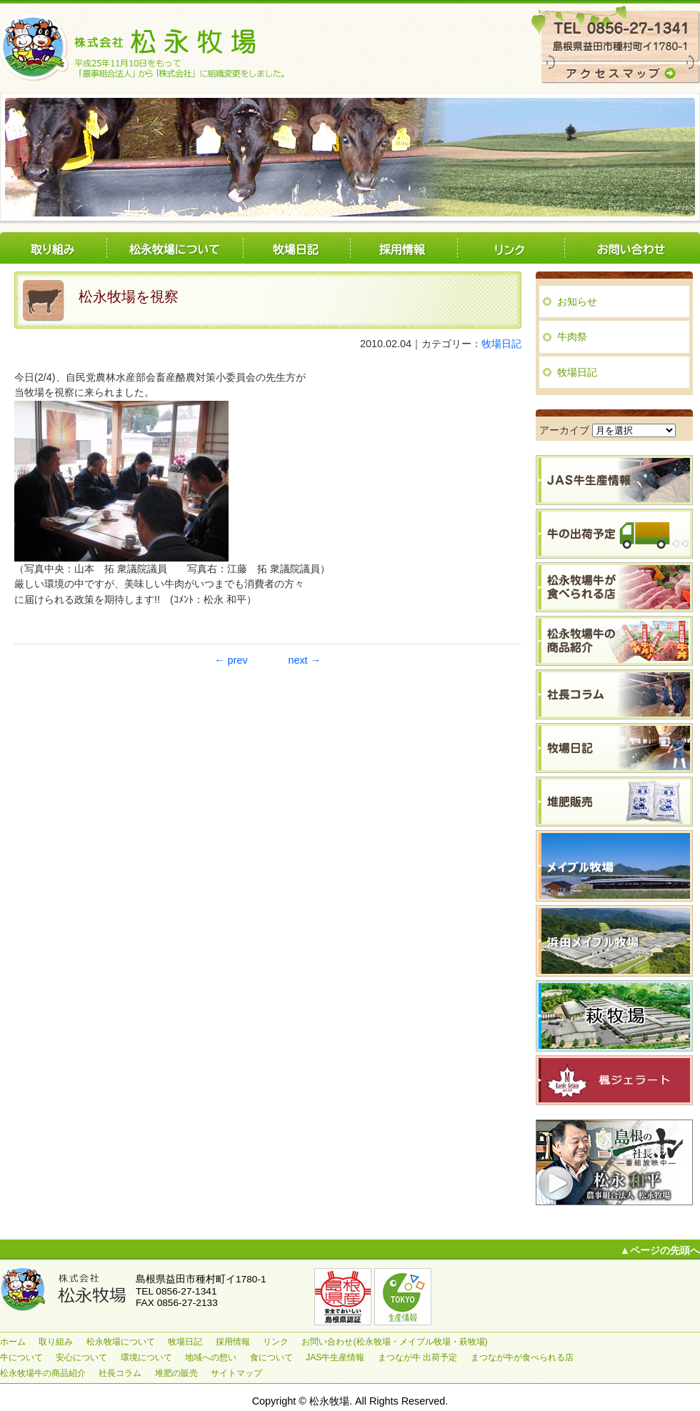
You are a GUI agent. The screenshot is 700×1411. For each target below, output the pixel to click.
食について (271, 1357)
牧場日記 (296, 248)
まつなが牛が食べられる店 (522, 1357)
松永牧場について (175, 248)
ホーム (13, 1342)
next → (304, 660)
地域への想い (210, 1357)
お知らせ (577, 301)
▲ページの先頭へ (660, 1250)
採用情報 (403, 248)
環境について (146, 1357)
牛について (21, 1357)
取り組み (53, 248)
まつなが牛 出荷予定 (417, 1357)
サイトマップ (236, 1373)
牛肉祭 (572, 336)
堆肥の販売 (176, 1373)
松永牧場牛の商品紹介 (43, 1373)
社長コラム (120, 1373)
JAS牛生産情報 (335, 1357)
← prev (230, 660)
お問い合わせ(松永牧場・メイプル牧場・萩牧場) (632, 248)
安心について (81, 1357)
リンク (510, 248)
